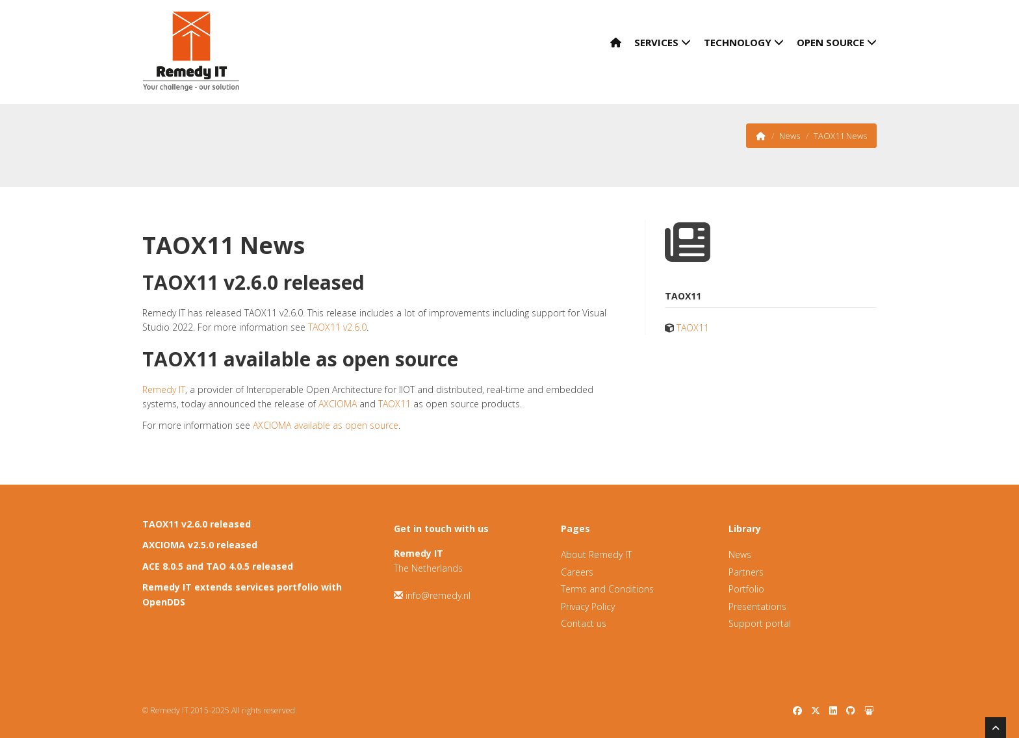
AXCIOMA (337, 404)
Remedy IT (163, 389)
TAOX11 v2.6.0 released (196, 524)
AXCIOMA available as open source (325, 425)
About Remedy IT (596, 554)
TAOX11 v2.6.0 (337, 327)
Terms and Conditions (607, 589)
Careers (577, 572)
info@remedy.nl (438, 595)
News (789, 136)
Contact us (583, 623)
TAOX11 (394, 404)
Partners (746, 572)
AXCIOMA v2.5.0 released (199, 545)
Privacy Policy (588, 606)
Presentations (757, 606)
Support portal (760, 623)
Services (662, 42)
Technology (744, 42)
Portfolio (746, 589)
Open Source (837, 42)
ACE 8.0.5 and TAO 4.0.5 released (217, 566)
